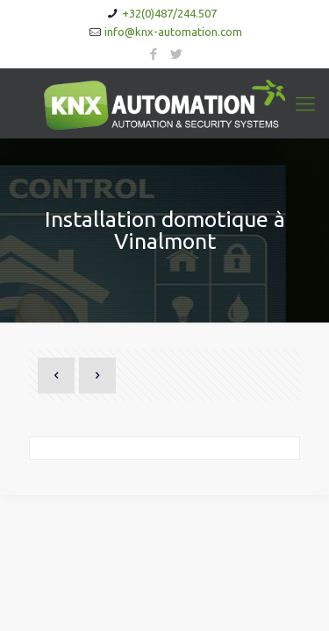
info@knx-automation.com (173, 31)
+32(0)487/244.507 (169, 13)
